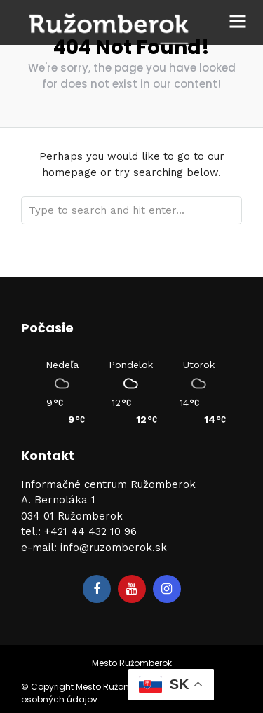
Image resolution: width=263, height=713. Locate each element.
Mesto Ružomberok (132, 663)
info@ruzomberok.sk (113, 547)
